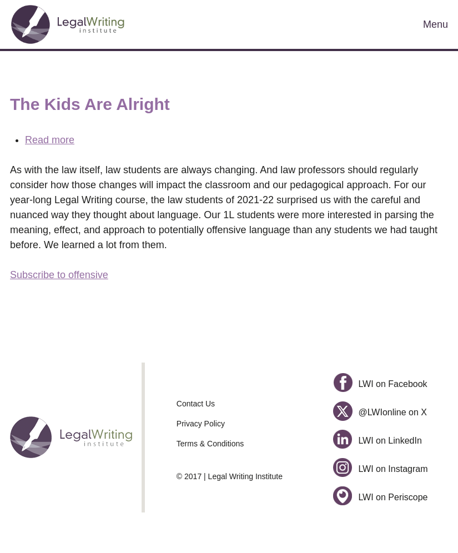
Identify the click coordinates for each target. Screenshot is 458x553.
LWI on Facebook (380, 384)
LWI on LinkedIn (377, 440)
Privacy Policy (201, 423)
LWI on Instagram (380, 469)
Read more (49, 139)
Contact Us (196, 403)
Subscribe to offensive (59, 274)
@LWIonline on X (380, 412)
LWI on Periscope (380, 497)
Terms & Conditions (210, 443)
